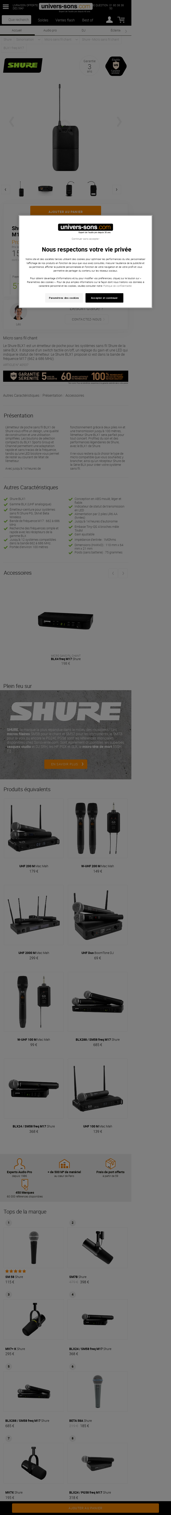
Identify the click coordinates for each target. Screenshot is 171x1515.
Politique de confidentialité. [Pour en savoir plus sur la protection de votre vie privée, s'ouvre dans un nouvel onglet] (117, 285)
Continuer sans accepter (85, 238)
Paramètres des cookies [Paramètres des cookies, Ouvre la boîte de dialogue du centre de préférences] (64, 297)
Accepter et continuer (104, 297)
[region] (85, 261)
